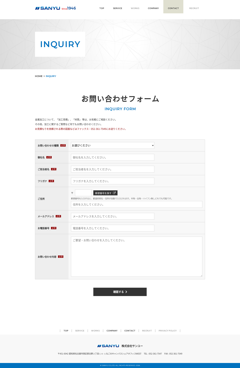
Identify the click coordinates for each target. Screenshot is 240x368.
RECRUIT (194, 8)
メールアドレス (46, 216)
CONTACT (173, 8)
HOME (38, 76)
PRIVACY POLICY (168, 330)
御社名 (41, 157)
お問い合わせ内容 (47, 256)
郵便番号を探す (103, 193)
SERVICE (117, 8)
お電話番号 (43, 228)
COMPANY (153, 8)
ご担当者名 (43, 169)
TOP (101, 8)
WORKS (135, 8)
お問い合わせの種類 (48, 145)
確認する (118, 292)
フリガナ (42, 181)
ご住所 (41, 198)
